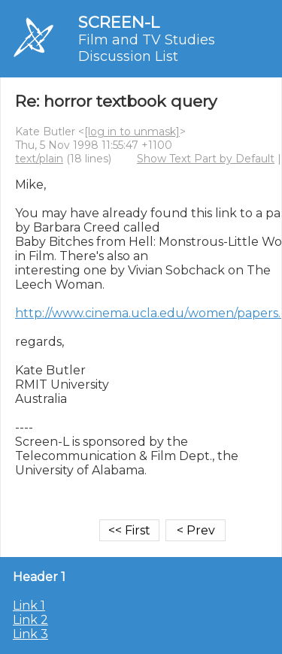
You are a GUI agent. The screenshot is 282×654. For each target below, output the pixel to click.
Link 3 (30, 634)
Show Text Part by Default (205, 158)
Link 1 (29, 605)
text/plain (39, 158)
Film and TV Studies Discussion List (146, 48)
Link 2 (30, 620)
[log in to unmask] (132, 131)
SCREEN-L (118, 22)
